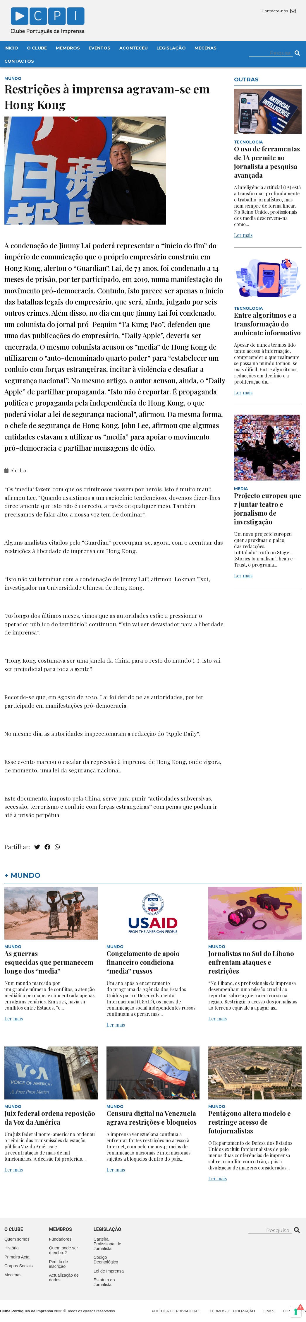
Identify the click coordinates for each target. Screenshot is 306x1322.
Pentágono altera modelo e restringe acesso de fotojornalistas (249, 1122)
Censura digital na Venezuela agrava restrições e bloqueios (151, 1117)
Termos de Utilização (232, 1311)
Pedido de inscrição (58, 1264)
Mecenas (205, 48)
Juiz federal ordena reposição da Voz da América (49, 1117)
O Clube (37, 48)
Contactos (19, 61)
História (11, 1248)
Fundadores (60, 1239)
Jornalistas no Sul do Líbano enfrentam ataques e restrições (251, 962)
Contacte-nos (279, 10)
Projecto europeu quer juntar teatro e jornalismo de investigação (267, 508)
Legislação (171, 48)
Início (11, 48)
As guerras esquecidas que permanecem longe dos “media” (48, 962)
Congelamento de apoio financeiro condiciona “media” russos (143, 962)
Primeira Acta (17, 1257)
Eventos (99, 48)
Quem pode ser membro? (63, 1250)
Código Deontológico (106, 1259)
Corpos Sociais (18, 1265)
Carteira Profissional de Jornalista (107, 1244)
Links (269, 1311)
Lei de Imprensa (109, 1271)
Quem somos (17, 1239)
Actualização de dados (64, 1277)
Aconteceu (133, 48)
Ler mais (243, 235)
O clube (13, 1229)
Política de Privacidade (176, 1311)
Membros (68, 48)
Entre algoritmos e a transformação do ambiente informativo (267, 324)
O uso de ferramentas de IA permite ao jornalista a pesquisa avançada (267, 161)
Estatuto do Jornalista (104, 1282)
